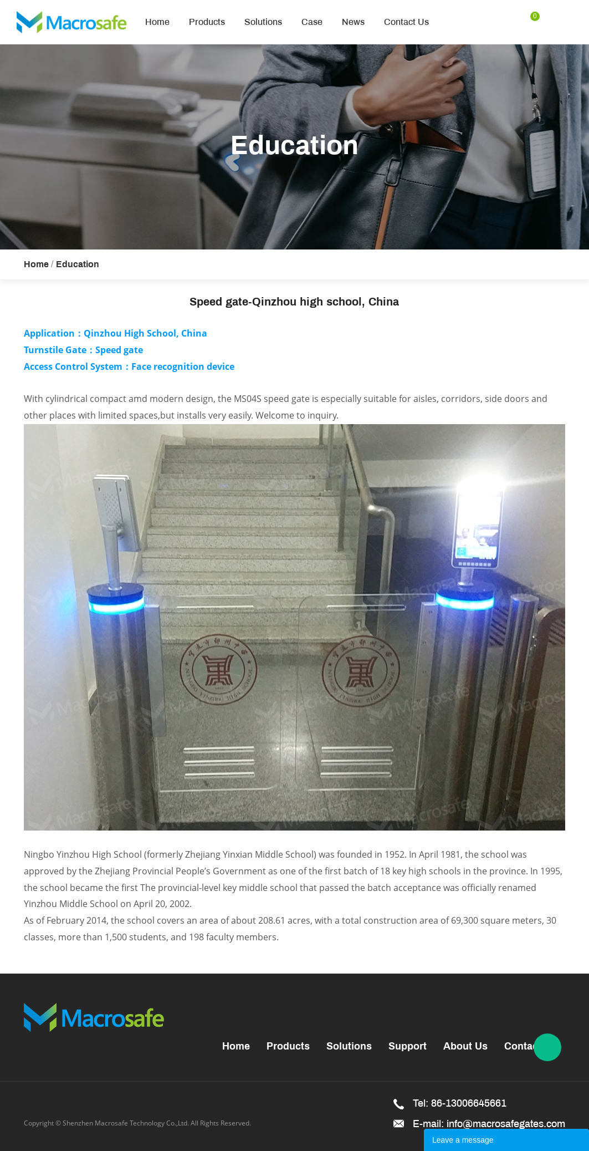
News (353, 22)
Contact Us (406, 22)
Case (311, 22)
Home (157, 22)
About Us (465, 1047)
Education (77, 265)
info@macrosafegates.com (506, 1123)
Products (207, 22)
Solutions (263, 22)
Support (407, 1047)
